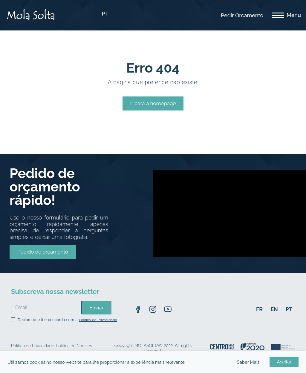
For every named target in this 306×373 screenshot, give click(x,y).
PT (105, 13)
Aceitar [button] (284, 362)
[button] (43, 252)
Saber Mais (248, 362)
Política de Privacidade (98, 320)
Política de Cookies (74, 345)
